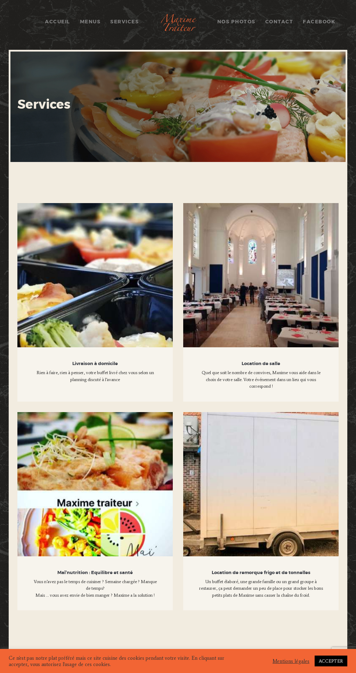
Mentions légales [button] (291, 661)
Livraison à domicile (95, 364)
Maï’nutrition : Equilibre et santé (95, 573)
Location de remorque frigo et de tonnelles (261, 573)
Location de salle (261, 364)
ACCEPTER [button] (331, 661)
